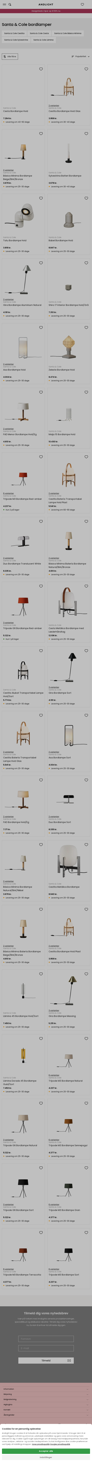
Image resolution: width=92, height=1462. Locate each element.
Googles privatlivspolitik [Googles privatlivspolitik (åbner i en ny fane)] (60, 1444)
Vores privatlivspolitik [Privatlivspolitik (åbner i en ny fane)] (41, 1444)
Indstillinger (46, 1457)
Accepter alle (46, 1451)
